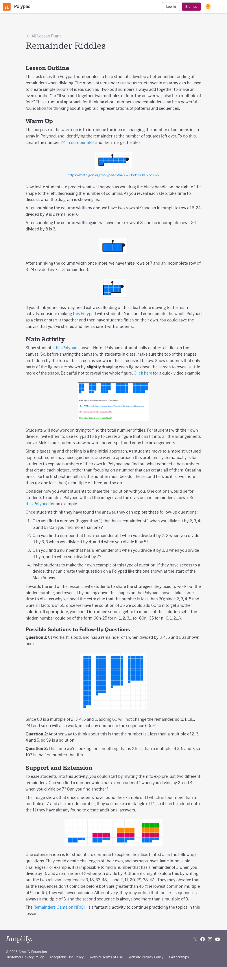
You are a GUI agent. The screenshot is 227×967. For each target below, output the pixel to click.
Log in (171, 6)
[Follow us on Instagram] (210, 939)
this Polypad (84, 313)
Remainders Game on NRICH (60, 907)
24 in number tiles (77, 142)
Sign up (191, 6)
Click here (143, 373)
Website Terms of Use (106, 957)
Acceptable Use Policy (67, 957)
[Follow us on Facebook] (202, 939)
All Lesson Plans (43, 36)
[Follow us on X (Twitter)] (195, 939)
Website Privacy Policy (146, 957)
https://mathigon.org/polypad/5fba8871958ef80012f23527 (113, 175)
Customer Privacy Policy (25, 957)
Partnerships (179, 957)
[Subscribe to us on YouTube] (217, 939)
